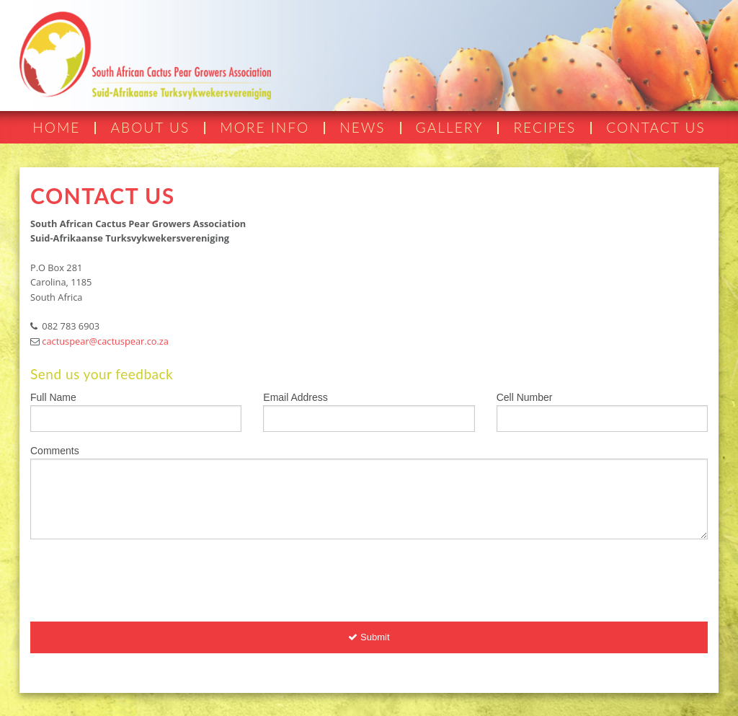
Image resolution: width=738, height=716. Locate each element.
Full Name (53, 397)
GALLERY (450, 127)
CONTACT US (655, 127)
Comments (54, 450)
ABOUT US (150, 127)
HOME (56, 127)
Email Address (295, 397)
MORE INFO (264, 127)
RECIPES (544, 127)
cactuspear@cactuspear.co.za (105, 341)
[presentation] (139, 579)
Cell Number (525, 397)
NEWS (362, 127)
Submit (368, 637)
